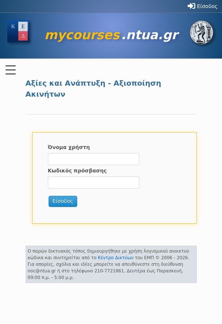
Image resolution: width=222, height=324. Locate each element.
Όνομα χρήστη (69, 147)
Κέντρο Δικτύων (115, 257)
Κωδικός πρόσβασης (77, 171)
